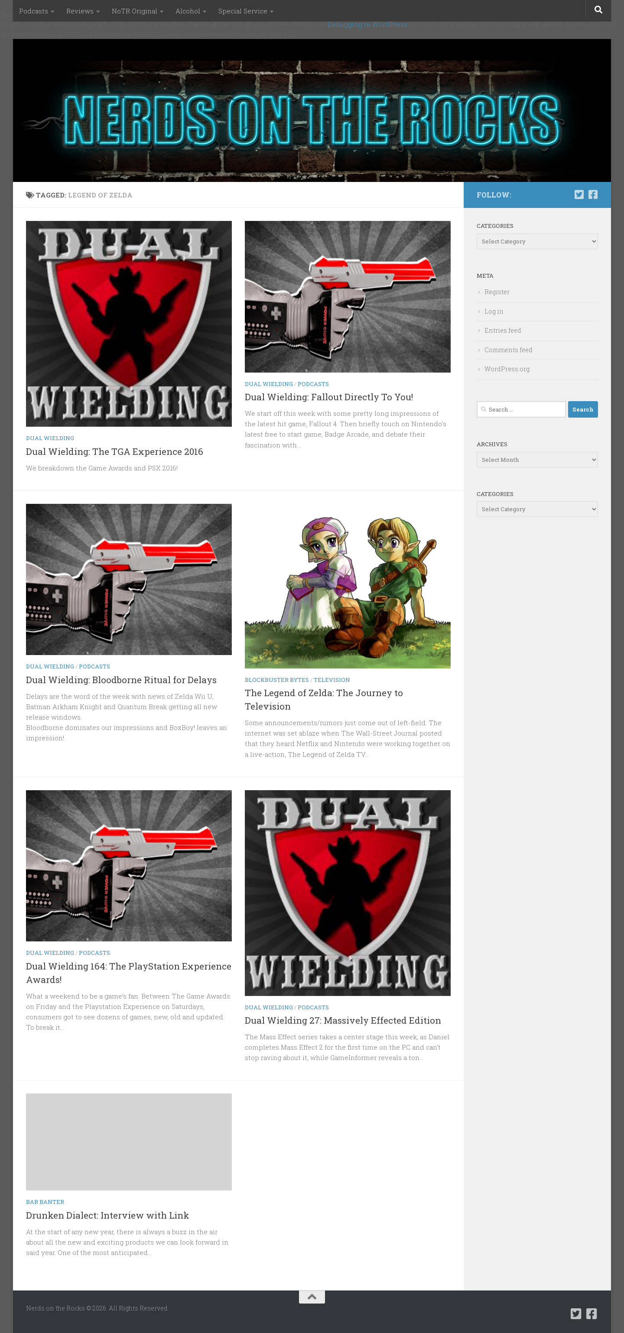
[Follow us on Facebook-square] (593, 194)
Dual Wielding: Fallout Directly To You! (329, 397)
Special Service (242, 10)
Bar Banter (45, 1202)
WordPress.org (507, 369)
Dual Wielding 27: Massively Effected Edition (343, 1020)
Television (332, 680)
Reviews (80, 10)
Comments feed (508, 350)
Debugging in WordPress (367, 24)
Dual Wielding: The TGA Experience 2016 (114, 451)
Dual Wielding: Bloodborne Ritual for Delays (121, 680)
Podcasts (33, 10)
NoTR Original (134, 10)
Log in (494, 311)
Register (497, 292)
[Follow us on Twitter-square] (579, 194)
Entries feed (502, 330)
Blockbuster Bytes (277, 680)
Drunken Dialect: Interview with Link (107, 1215)
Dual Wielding (50, 438)
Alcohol (188, 10)
